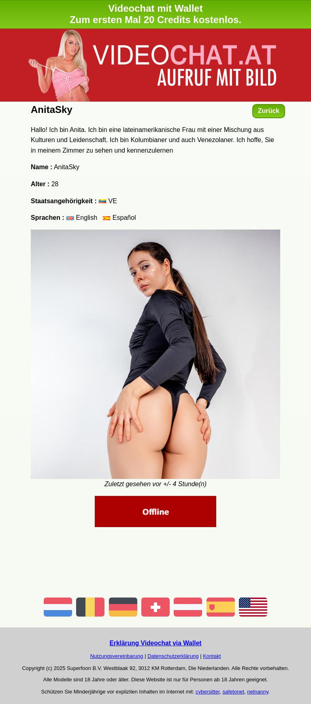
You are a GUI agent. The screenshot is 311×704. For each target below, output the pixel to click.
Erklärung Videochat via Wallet (155, 643)
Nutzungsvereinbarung (116, 656)
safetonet (234, 692)
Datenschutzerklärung (172, 656)
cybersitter (207, 692)
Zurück (268, 110)
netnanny (257, 692)
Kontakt (212, 656)
